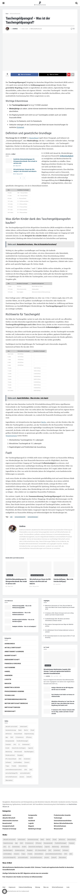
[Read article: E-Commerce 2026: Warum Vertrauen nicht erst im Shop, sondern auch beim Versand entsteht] (47, 711)
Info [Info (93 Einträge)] (15, 744)
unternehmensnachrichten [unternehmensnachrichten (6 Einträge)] (14, 769)
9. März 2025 (24, 29)
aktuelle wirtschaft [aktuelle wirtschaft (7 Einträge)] (11, 726)
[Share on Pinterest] (69, 74)
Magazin (9, 575)
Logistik (8, 679)
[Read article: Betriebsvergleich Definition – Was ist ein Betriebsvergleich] (8, 621)
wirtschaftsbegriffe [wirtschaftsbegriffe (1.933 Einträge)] (12, 773)
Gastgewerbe (10, 667)
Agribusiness (10, 643)
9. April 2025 (57, 584)
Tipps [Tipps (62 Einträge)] (7, 766)
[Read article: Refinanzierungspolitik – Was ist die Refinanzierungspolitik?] (8, 607)
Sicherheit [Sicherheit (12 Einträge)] (27, 759)
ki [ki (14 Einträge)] (19, 744)
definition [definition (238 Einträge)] (9, 733)
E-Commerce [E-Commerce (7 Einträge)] (20, 737)
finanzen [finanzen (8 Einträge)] (8, 744)
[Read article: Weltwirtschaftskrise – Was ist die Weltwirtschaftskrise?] (8, 614)
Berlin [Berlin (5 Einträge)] (26, 730)
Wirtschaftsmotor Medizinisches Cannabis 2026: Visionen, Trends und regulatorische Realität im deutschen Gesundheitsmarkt (57, 671)
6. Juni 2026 (54, 676)
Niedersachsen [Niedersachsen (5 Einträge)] (10, 755)
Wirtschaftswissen (15, 13)
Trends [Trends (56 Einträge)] (14, 766)
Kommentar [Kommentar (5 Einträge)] (26, 744)
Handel (7, 671)
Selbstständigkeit (66, 156)
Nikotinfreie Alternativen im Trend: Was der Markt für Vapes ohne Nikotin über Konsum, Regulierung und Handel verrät (59, 607)
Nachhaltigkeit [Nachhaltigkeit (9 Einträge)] (29, 751)
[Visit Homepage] (40, 3)
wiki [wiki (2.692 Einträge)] (31, 769)
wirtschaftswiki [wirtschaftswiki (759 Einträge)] (25, 773)
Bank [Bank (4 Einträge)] (20, 730)
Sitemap (37, 887)
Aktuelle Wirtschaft (13, 647)
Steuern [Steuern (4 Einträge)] (26, 762)
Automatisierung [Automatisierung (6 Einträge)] (11, 730)
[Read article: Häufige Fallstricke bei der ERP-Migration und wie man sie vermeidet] (47, 689)
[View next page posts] (24, 178)
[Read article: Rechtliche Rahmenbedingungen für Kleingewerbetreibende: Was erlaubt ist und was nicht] (9, 160)
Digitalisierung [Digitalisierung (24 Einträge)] (29, 733)
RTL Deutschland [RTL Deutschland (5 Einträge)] (11, 759)
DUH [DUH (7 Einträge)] (12, 737)
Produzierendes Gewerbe (14, 691)
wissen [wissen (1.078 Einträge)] (22, 777)
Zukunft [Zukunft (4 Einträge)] (29, 777)
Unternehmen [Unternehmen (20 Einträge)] (23, 766)
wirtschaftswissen (33, 517)
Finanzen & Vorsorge (13, 663)
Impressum (12, 887)
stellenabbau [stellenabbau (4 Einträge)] (18, 762)
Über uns (46, 887)
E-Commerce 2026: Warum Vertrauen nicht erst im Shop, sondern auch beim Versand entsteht (62, 711)
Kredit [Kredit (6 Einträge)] (7, 748)
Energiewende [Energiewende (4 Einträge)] (10, 741)
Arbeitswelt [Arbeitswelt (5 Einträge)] (23, 726)
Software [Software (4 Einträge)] (8, 762)
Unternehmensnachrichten (15, 699)
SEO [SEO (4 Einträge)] (20, 759)
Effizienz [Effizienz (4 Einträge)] (29, 737)
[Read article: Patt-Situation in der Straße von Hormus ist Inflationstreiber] (47, 696)
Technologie (10, 695)
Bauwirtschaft (11, 655)
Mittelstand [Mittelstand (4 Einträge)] (18, 751)
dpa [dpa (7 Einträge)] (7, 737)
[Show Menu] (3, 3)
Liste (67, 887)
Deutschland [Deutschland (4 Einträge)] (18, 733)
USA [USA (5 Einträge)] (25, 769)
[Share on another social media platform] (72, 74)
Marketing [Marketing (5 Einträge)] (9, 751)
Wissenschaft (10, 711)
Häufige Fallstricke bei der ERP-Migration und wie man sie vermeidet (25, 873)
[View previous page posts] (20, 178)
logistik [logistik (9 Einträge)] (30, 748)
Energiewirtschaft (12, 659)
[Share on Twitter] (53, 74)
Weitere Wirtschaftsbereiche (16, 703)
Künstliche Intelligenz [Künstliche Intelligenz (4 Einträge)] (19, 748)
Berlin (43, 422)
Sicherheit (20, 127)
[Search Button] (76, 3)
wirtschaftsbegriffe (20, 517)
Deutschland (33, 138)
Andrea (15, 29)
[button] (4, 891)
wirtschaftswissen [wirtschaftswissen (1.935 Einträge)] (11, 777)
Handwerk (8, 675)
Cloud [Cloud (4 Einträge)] (32, 730)
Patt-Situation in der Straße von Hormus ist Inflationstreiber (22, 877)
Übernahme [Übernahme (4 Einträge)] (9, 780)
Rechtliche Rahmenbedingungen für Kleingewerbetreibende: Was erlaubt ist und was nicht (25, 161)
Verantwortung (11, 435)
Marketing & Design (12, 687)
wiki (11, 517)
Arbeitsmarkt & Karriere (14, 651)
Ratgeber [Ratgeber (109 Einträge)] (20, 755)
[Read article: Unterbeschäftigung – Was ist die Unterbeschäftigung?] (64, 569)
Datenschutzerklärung (25, 887)
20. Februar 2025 (18, 173)
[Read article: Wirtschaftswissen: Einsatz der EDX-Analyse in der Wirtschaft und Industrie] (9, 170)
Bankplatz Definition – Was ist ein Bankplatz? (24, 626)
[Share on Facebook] (24, 74)
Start (7, 13)
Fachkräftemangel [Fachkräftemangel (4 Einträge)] (22, 741)
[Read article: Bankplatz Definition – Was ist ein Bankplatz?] (8, 628)
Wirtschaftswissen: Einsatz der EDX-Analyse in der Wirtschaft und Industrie (40, 581)
